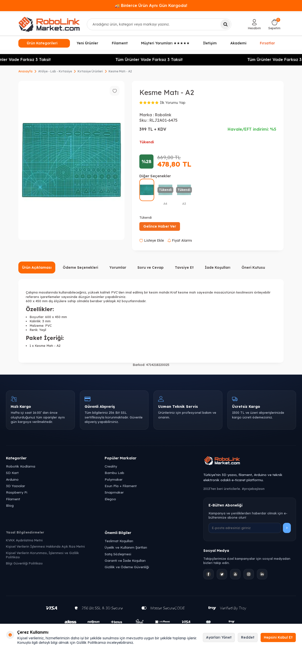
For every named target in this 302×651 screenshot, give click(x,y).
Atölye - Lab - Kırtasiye (55, 71)
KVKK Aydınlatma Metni (24, 540)
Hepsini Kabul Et (278, 637)
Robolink (163, 114)
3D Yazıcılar (15, 486)
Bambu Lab (114, 473)
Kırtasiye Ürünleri (90, 71)
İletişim (210, 43)
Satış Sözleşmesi (118, 554)
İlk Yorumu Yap (172, 102)
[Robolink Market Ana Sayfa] (249, 461)
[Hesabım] (254, 24)
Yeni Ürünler (87, 43)
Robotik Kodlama (20, 466)
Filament (120, 43)
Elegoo (110, 499)
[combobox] (159, 24)
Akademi (238, 43)
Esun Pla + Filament (121, 486)
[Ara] (225, 24)
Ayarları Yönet (219, 637)
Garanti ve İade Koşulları (125, 560)
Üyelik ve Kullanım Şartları (126, 547)
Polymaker (113, 479)
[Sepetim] (274, 24)
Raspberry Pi (16, 492)
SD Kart (12, 473)
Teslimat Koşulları (119, 541)
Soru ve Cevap (150, 267)
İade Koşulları (217, 267)
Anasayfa (25, 71)
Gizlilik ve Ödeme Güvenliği (127, 567)
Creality (111, 466)
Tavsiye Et (184, 267)
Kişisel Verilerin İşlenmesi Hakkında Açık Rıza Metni (45, 546)
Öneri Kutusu (253, 267)
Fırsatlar (267, 43)
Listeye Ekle (151, 240)
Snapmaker (114, 492)
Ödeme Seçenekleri (80, 267)
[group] (71, 160)
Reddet (247, 637)
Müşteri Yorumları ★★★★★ (165, 43)
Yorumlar (117, 267)
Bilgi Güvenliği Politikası (24, 563)
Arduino (12, 479)
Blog (10, 505)
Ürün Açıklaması (37, 267)
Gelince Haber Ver (159, 226)
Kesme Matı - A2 (120, 71)
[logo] (49, 24)
